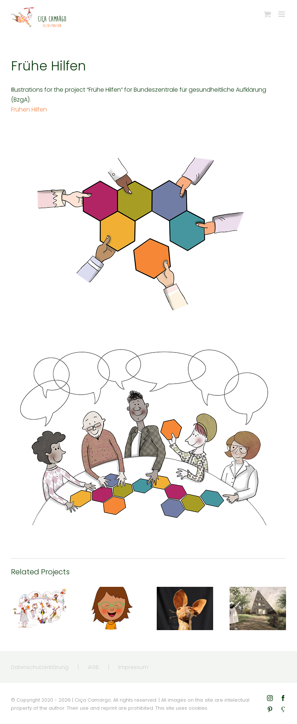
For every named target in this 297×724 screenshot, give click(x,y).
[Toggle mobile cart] (267, 14)
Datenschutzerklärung (39, 667)
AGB (93, 667)
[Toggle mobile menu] (282, 14)
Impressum (133, 667)
